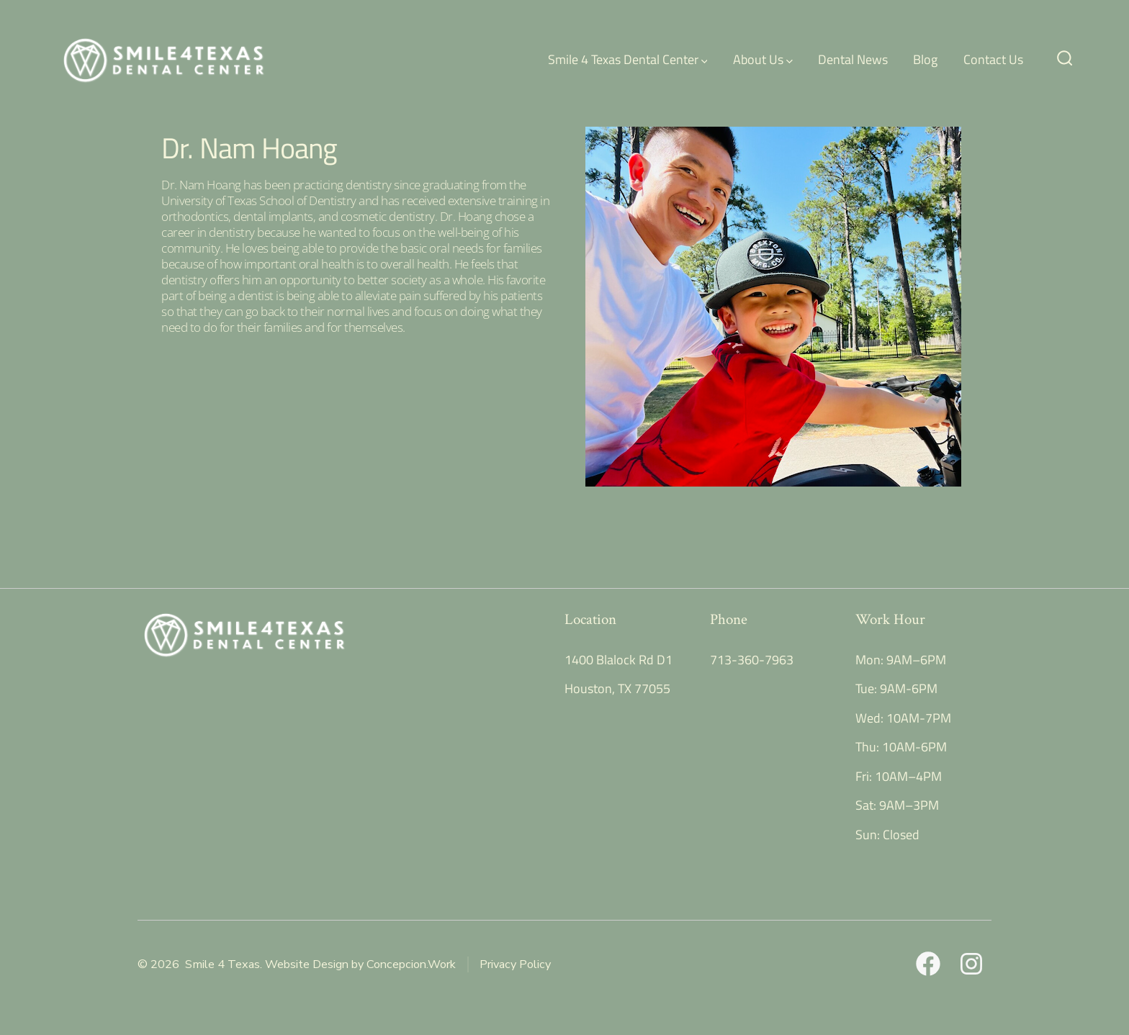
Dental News (853, 59)
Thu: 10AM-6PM (901, 746)
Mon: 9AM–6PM (900, 659)
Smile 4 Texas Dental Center (628, 59)
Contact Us (993, 59)
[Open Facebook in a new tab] (928, 964)
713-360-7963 (751, 659)
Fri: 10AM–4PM (898, 776)
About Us (763, 59)
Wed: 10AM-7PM (903, 718)
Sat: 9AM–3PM (897, 805)
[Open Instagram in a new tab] (971, 964)
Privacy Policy (515, 964)
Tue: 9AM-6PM (896, 688)
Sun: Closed (887, 834)
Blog (925, 59)
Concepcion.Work (411, 964)
